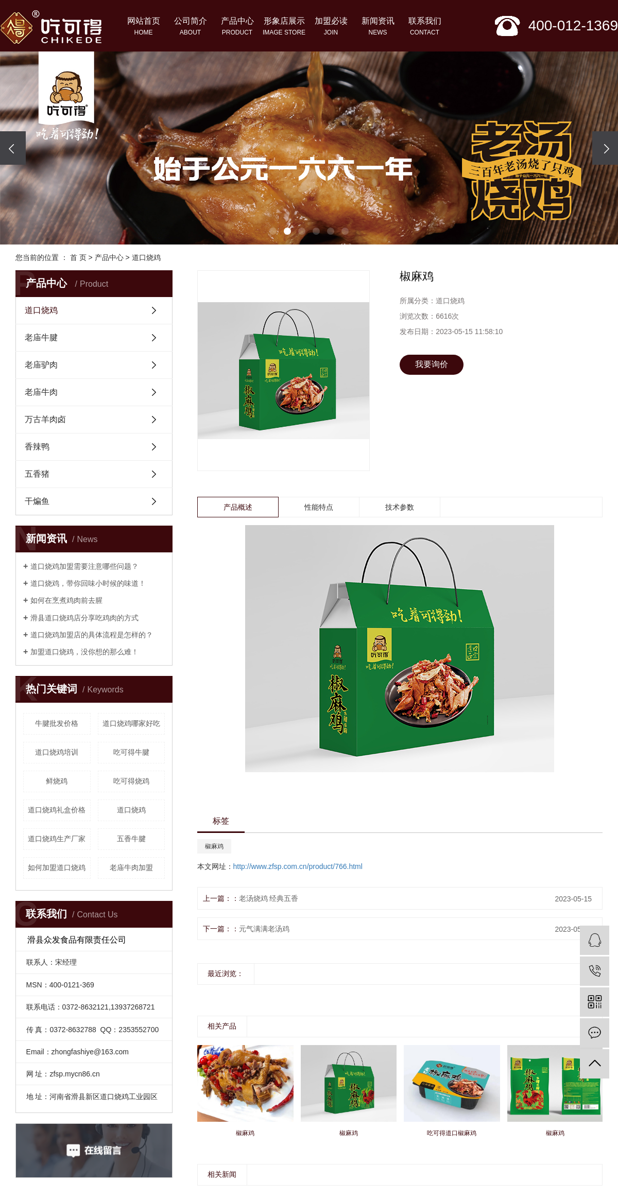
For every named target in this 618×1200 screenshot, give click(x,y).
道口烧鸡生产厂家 (56, 838)
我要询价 (431, 364)
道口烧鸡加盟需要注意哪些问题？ (84, 566)
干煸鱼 (37, 501)
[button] (273, 231)
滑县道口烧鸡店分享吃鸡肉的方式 (84, 618)
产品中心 (237, 27)
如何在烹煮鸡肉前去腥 (66, 600)
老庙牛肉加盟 (131, 867)
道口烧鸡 (146, 257)
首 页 (78, 257)
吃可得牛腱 (131, 752)
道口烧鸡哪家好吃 (131, 723)
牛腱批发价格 (56, 723)
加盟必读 (330, 27)
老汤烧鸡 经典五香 (269, 898)
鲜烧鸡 (56, 781)
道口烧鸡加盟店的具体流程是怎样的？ (91, 635)
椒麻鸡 (214, 846)
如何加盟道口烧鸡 (56, 867)
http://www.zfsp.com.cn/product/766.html (298, 866)
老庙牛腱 (41, 337)
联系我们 (424, 27)
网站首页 (143, 27)
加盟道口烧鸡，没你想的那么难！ (84, 652)
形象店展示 (284, 27)
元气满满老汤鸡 (264, 929)
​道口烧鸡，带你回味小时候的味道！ (88, 583)
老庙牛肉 (41, 392)
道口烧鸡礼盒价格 (56, 810)
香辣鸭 (37, 446)
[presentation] (13, 148)
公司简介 (190, 27)
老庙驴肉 (41, 364)
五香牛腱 (131, 838)
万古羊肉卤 (45, 419)
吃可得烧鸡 (131, 781)
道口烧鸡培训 (56, 752)
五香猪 (37, 473)
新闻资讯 (377, 27)
